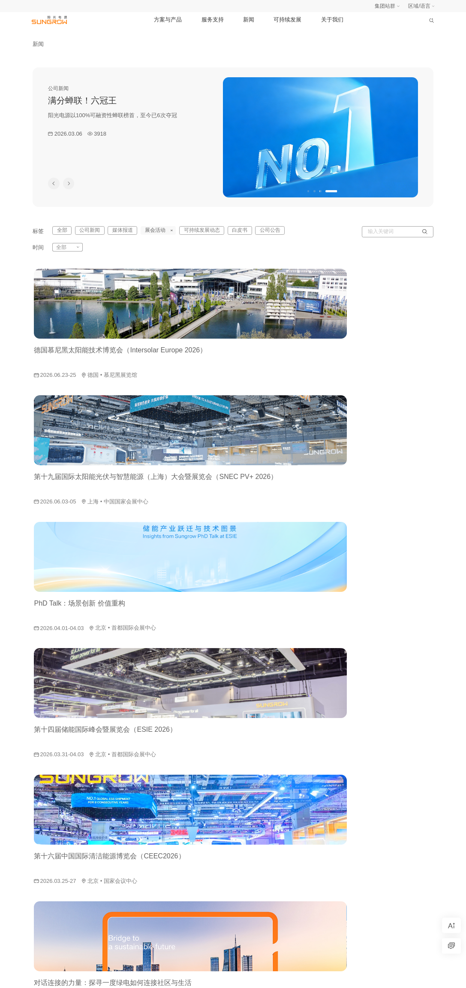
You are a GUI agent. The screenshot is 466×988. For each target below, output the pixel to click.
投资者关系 (421, 819)
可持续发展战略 (368, 819)
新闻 (248, 19)
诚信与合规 (421, 832)
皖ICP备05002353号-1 (330, 978)
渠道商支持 (260, 858)
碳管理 (180, 909)
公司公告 (255, 231)
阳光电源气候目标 (370, 793)
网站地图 (42, 978)
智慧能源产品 (187, 922)
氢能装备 (182, 896)
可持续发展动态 (319, 845)
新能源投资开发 (190, 819)
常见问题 (257, 896)
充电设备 (182, 883)
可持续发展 (287, 19)
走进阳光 (419, 793)
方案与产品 (168, 19)
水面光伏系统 (187, 858)
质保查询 (257, 909)
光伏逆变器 (185, 793)
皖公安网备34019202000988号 (399, 978)
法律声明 (126, 978)
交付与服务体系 (265, 793)
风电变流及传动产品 (195, 832)
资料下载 (257, 870)
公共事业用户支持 (267, 832)
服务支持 (212, 19)
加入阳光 (419, 806)
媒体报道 (311, 806)
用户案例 (257, 883)
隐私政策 (66, 978)
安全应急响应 (96, 978)
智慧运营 (182, 870)
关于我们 (332, 19)
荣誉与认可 (363, 858)
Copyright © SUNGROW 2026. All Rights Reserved (239, 977)
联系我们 (419, 858)
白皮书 (227, 231)
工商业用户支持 (265, 819)
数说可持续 (363, 870)
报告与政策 (363, 832)
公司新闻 (311, 793)
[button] (309, 191)
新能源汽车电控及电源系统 (203, 845)
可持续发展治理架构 (373, 806)
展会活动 (311, 819)
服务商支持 (260, 845)
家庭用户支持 (262, 806)
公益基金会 (421, 845)
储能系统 (182, 806)
